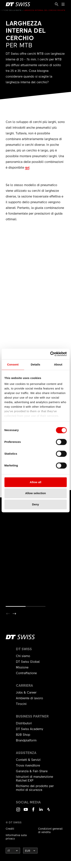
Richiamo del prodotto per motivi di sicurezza (35, 788)
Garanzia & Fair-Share (32, 771)
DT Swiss (24, 649)
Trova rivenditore (28, 765)
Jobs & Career (26, 692)
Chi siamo (23, 656)
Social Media (28, 802)
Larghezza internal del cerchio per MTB (44, 10)
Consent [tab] (13, 364)
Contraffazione (26, 673)
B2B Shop (23, 734)
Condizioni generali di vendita (50, 830)
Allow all (35, 482)
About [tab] (58, 364)
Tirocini (21, 704)
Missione (22, 667)
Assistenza (26, 753)
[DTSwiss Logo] (18, 4)
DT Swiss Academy (29, 729)
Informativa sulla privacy (16, 836)
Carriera (24, 685)
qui (27, 167)
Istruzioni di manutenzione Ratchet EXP (34, 778)
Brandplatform (26, 740)
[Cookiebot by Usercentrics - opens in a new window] (50, 353)
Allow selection (35, 493)
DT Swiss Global (28, 661)
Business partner (32, 716)
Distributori (24, 723)
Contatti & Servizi (28, 759)
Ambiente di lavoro (29, 698)
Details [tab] (35, 364)
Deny (35, 504)
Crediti (10, 828)
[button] (14, 613)
